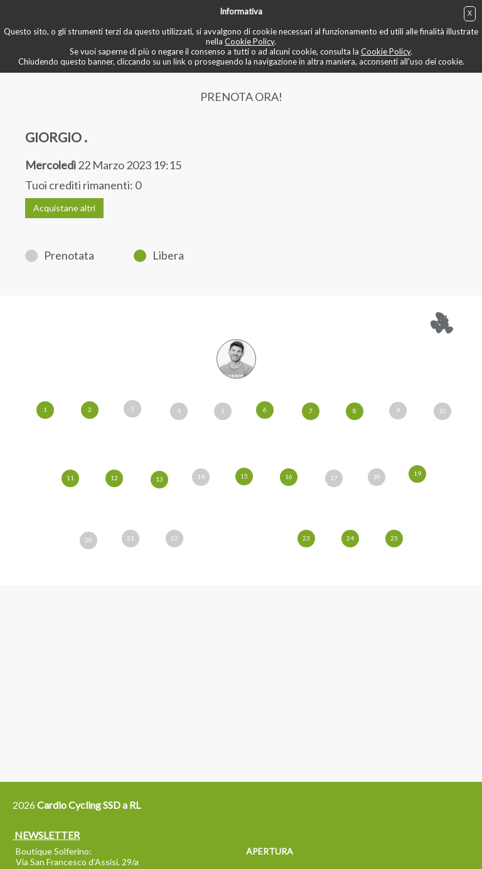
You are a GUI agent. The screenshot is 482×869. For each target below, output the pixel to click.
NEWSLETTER (46, 835)
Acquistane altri (64, 208)
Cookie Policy (249, 41)
